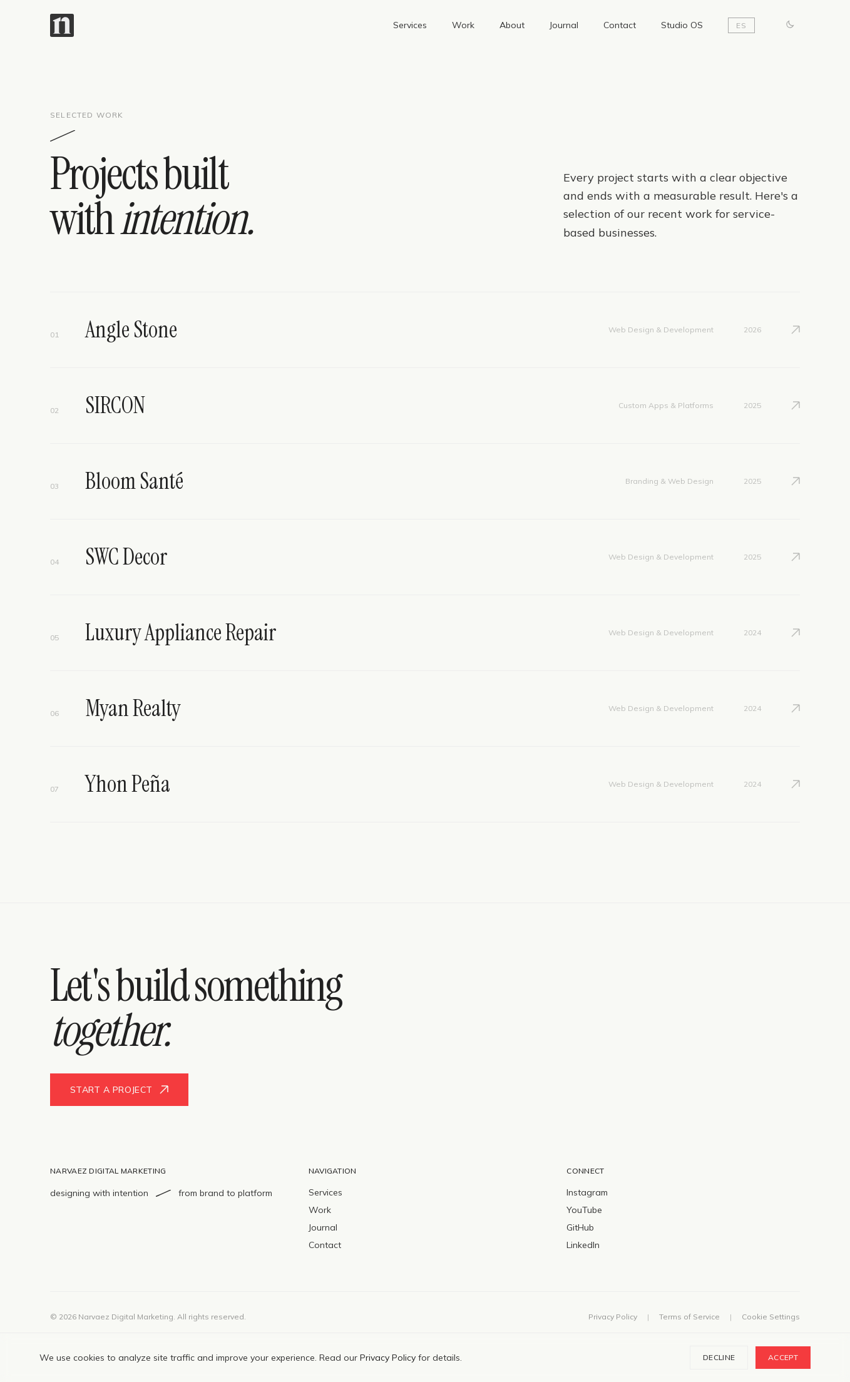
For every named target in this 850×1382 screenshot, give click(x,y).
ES (741, 25)
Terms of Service (689, 1316)
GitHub (580, 1227)
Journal (564, 25)
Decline (719, 1357)
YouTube (584, 1210)
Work (463, 25)
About (512, 25)
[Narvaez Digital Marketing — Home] (62, 25)
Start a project (119, 1089)
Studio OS (682, 25)
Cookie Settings (771, 1316)
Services (410, 25)
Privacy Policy (612, 1316)
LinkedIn (583, 1245)
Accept (783, 1357)
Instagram (587, 1192)
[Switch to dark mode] (790, 25)
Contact (619, 25)
